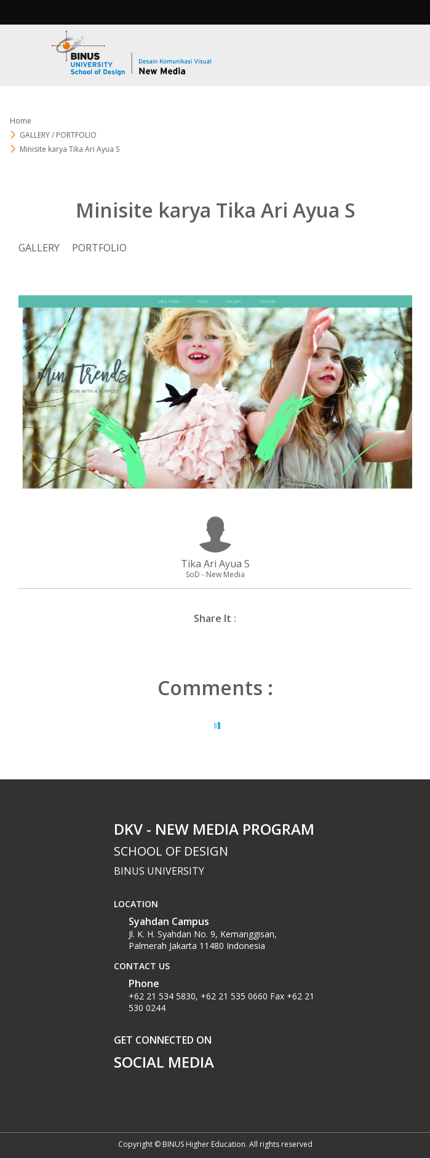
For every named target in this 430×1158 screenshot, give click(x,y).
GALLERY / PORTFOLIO (58, 135)
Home (20, 121)
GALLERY (39, 248)
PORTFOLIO (99, 248)
